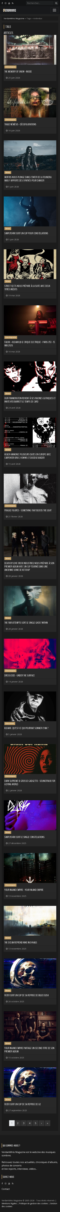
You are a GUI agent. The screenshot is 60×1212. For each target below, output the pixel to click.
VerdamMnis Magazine (14, 18)
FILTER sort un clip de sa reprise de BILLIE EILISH (26, 995)
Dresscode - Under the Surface (19, 675)
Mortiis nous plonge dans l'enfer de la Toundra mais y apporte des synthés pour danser (27, 178)
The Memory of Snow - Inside (18, 71)
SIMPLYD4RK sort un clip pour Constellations (26, 233)
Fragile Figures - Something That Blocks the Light (28, 510)
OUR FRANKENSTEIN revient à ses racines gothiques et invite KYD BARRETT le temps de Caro (30, 399)
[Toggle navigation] (54, 10)
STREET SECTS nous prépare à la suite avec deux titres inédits (27, 287)
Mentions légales (9, 1203)
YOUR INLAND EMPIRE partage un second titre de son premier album (29, 1049)
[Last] (47, 1123)
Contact (6, 1188)
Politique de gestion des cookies (33, 1203)
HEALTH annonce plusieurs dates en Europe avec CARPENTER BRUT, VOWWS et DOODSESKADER (27, 456)
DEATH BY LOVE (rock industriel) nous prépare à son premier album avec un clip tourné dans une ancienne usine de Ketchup (29, 566)
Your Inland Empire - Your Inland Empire (24, 890)
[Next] (41, 1123)
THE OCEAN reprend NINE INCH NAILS (20, 942)
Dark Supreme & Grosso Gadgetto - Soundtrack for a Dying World (29, 782)
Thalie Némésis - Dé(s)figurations (20, 124)
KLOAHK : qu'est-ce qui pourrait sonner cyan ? (26, 728)
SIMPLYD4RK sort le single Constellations (24, 837)
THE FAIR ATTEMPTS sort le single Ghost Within (26, 623)
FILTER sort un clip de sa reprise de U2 (22, 1104)
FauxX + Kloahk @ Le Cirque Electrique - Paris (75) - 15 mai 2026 (29, 343)
